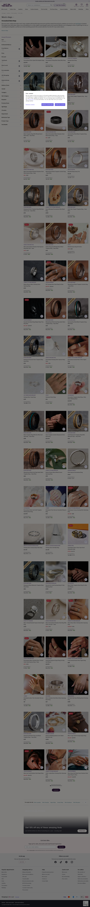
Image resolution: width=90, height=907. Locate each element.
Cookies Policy (31, 99)
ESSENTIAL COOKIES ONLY (47, 104)
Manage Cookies (30, 104)
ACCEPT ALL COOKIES (60, 104)
